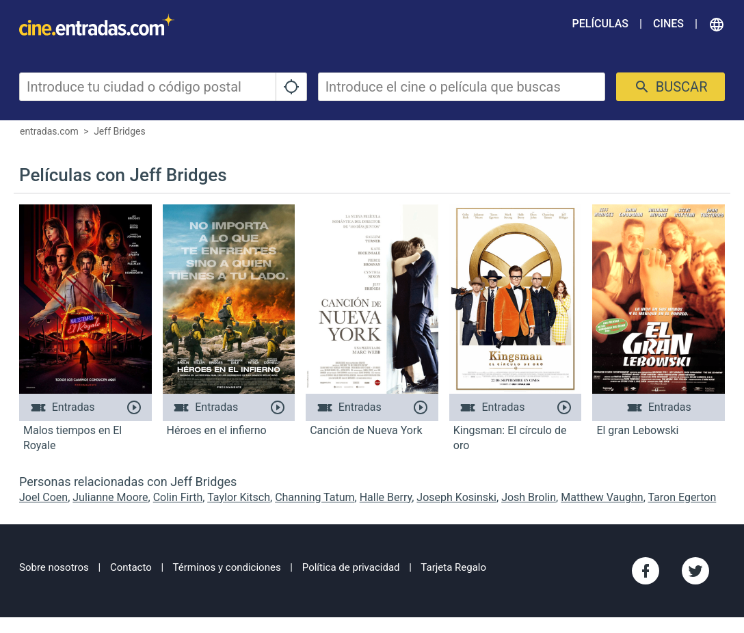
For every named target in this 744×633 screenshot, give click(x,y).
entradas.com (49, 131)
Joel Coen (43, 497)
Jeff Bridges (120, 131)
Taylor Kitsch (238, 497)
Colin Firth (178, 497)
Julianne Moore (110, 497)
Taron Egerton (682, 497)
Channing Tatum (314, 497)
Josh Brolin (528, 497)
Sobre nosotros (54, 567)
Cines (668, 23)
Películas (600, 23)
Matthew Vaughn (602, 497)
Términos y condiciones (227, 567)
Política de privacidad (351, 567)
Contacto (131, 567)
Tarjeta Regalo (453, 567)
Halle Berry (386, 497)
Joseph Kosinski (456, 497)
